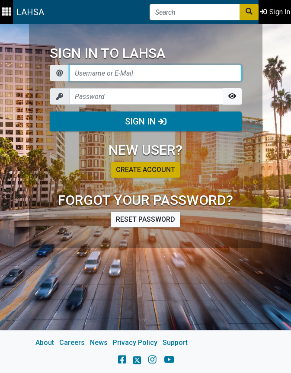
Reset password (145, 219)
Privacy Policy (135, 342)
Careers (72, 342)
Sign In (145, 121)
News (99, 342)
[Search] (195, 12)
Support (175, 342)
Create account (145, 170)
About (44, 342)
